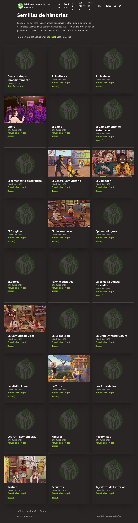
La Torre (57, 386)
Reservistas (103, 436)
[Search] (115, 6)
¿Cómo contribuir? (26, 511)
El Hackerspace (62, 231)
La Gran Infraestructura (111, 336)
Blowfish (117, 516)
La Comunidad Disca (21, 336)
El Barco (57, 126)
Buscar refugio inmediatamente (19, 78)
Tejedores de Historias (110, 487)
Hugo (110, 516)
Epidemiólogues (106, 231)
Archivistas (103, 76)
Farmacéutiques (62, 281)
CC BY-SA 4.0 (23, 516)
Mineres (57, 436)
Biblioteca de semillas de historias (37, 6)
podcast (50, 36)
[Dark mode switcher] (120, 6)
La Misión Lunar (18, 386)
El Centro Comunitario (66, 181)
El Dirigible (15, 231)
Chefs (11, 126)
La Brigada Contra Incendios (108, 283)
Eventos (80, 6)
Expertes (13, 281)
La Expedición (61, 336)
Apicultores (59, 76)
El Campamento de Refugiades (108, 128)
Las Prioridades (106, 386)
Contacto (44, 511)
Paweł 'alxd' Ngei (61, 82)
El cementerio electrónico (25, 181)
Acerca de (90, 6)
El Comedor (103, 181)
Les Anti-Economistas (22, 436)
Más (73, 6)
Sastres (12, 487)
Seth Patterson (15, 86)
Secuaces (58, 487)
